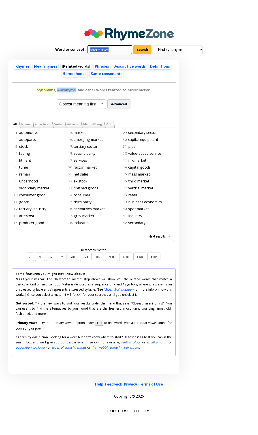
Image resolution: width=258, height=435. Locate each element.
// (62, 257)
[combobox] (81, 104)
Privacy (130, 384)
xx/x (140, 257)
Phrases (102, 66)
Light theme (117, 411)
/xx (73, 257)
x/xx (126, 257)
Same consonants (106, 73)
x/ (51, 257)
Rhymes (22, 66)
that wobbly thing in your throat (115, 347)
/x (40, 257)
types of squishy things (69, 347)
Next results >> (159, 236)
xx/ (98, 257)
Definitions (160, 66)
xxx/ (154, 257)
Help (99, 384)
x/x (86, 257)
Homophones (74, 73)
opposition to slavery (31, 347)
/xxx (112, 257)
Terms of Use (151, 384)
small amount (157, 342)
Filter (98, 323)
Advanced (119, 104)
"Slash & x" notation (119, 289)
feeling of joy (131, 342)
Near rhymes (45, 66)
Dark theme (141, 411)
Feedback (113, 384)
